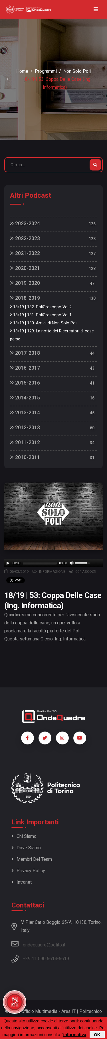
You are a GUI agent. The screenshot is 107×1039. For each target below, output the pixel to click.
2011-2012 (25, 442)
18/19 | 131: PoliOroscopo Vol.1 (41, 315)
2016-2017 (25, 368)
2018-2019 (25, 298)
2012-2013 (25, 427)
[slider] (40, 563)
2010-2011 (25, 457)
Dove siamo (26, 847)
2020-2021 (25, 268)
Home (22, 71)
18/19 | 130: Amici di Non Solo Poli (43, 323)
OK (97, 1034)
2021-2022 (25, 253)
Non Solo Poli (77, 71)
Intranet (21, 882)
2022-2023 (25, 238)
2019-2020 (25, 283)
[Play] (8, 563)
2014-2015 (25, 398)
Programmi (46, 71)
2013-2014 (25, 412)
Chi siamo (24, 836)
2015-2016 (25, 383)
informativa (74, 1034)
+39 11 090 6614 (40, 958)
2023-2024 (25, 223)
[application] (53, 563)
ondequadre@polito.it (38, 944)
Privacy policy (28, 870)
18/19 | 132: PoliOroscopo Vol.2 (41, 307)
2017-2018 (25, 353)
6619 (64, 958)
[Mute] (71, 563)
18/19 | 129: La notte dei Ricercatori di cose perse (52, 335)
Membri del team (31, 859)
